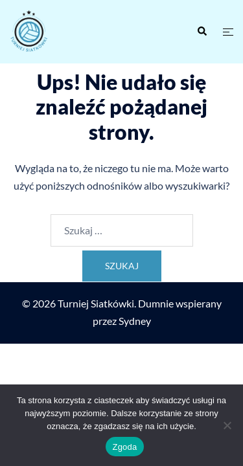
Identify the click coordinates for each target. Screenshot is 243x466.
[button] (201, 32)
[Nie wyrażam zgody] (226, 425)
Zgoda (124, 447)
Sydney (135, 321)
